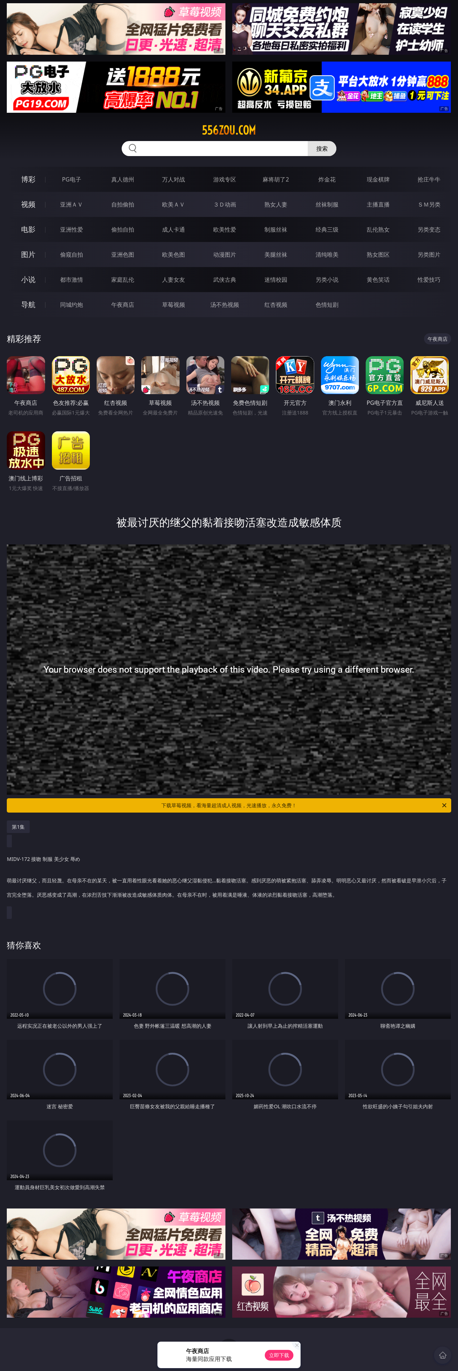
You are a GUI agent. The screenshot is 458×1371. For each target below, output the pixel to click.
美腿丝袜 (275, 254)
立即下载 (279, 1355)
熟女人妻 (275, 204)
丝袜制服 (327, 204)
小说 (28, 279)
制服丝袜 (275, 229)
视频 (28, 204)
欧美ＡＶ (173, 204)
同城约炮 (71, 305)
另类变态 (429, 229)
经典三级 (327, 229)
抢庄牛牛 (429, 179)
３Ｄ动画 (224, 204)
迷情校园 (275, 280)
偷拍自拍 (122, 229)
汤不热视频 (224, 305)
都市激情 (71, 280)
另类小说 (327, 280)
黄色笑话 (378, 280)
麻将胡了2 (276, 179)
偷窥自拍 (71, 254)
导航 (28, 304)
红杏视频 (275, 305)
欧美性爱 (224, 229)
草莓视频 (173, 305)
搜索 (322, 148)
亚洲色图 (122, 254)
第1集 (18, 826)
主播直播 (378, 204)
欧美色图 (173, 254)
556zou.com (229, 130)
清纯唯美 (327, 254)
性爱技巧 (429, 280)
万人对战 (173, 179)
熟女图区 (378, 254)
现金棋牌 (378, 179)
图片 (28, 254)
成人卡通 (173, 229)
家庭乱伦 (122, 280)
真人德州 (122, 179)
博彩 (28, 179)
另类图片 (429, 254)
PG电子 (71, 179)
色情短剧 (327, 305)
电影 (28, 229)
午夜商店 (122, 305)
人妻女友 (173, 280)
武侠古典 (224, 280)
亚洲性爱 (71, 229)
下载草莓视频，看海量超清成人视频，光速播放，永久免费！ (304, 805)
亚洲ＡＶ (71, 204)
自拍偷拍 (122, 204)
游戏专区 (224, 179)
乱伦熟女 (378, 229)
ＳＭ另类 (429, 204)
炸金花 (327, 179)
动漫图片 (224, 254)
